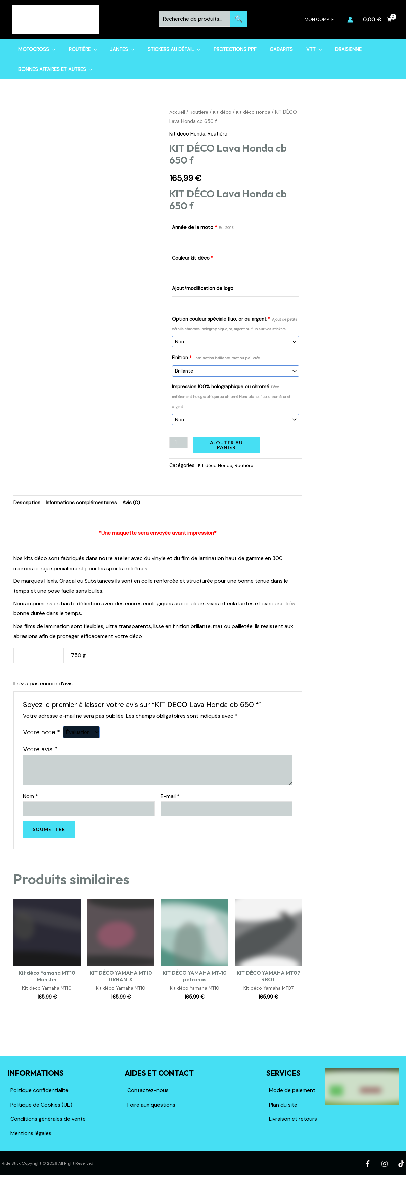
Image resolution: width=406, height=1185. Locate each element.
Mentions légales (30, 1136)
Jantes (113, 49)
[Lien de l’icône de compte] (350, 20)
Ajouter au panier (227, 446)
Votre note (41, 734)
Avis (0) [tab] (137, 503)
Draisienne (320, 49)
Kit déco (224, 112)
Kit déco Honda (256, 112)
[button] (50, 49)
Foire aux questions (151, 1108)
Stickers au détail (161, 49)
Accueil (177, 112)
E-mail (170, 797)
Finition (216, 358)
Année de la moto (203, 227)
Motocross (34, 49)
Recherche (238, 19)
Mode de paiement (292, 1093)
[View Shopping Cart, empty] (377, 19)
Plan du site (283, 1108)
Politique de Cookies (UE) (41, 1108)
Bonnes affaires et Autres (53, 69)
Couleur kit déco (192, 258)
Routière (77, 49)
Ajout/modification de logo (202, 288)
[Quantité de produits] (179, 443)
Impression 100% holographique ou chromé (231, 397)
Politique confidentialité (39, 1093)
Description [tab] (27, 503)
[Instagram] (385, 1167)
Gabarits (260, 49)
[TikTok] (401, 1167)
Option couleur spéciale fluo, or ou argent (234, 323)
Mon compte (321, 19)
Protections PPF (217, 49)
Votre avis (40, 751)
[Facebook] (370, 1167)
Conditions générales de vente (48, 1122)
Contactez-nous (148, 1093)
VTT (290, 49)
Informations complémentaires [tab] (84, 503)
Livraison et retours (293, 1122)
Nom (30, 797)
